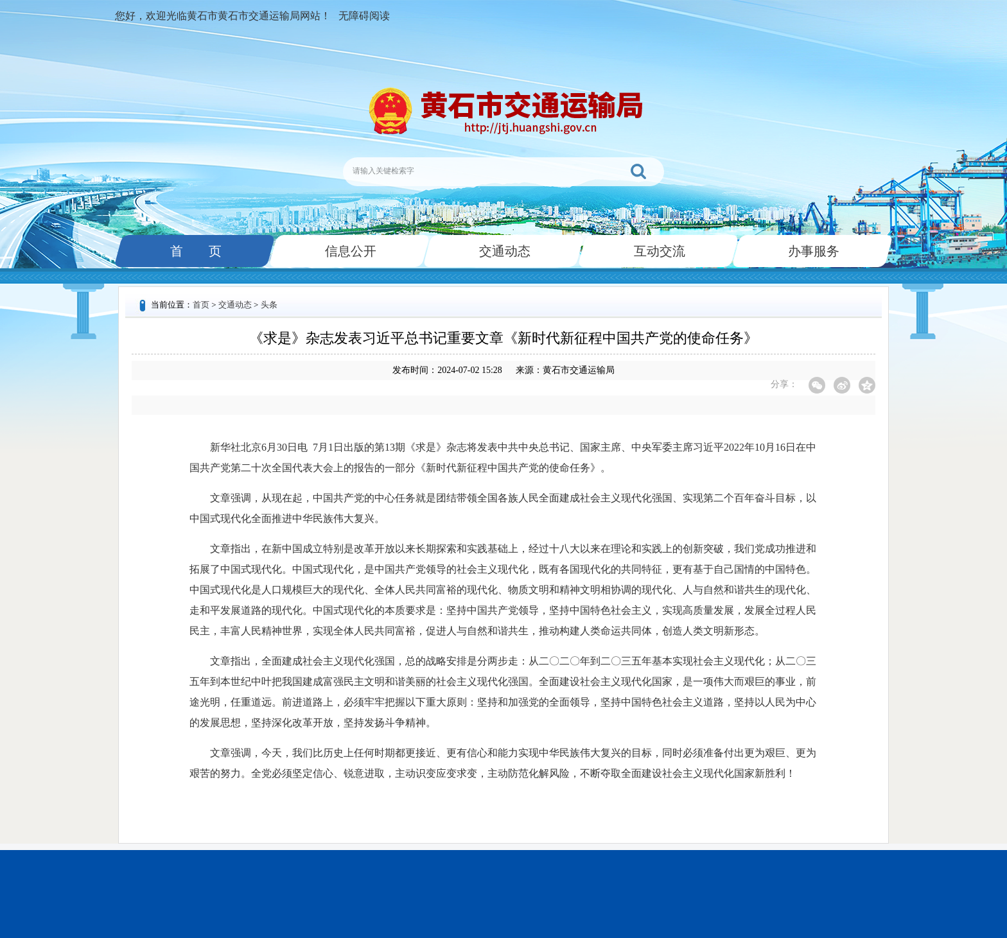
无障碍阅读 (364, 15)
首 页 (194, 251)
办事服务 (812, 251)
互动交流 (658, 251)
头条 (269, 304)
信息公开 (349, 251)
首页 (201, 304)
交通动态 (503, 251)
